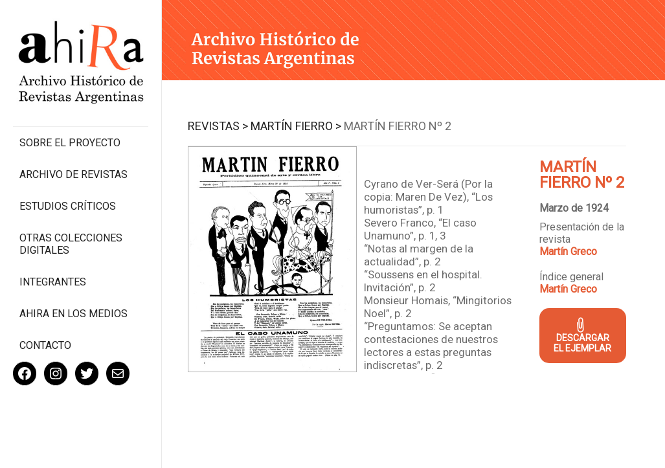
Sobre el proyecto (69, 143)
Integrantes (52, 282)
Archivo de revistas (73, 174)
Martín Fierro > (296, 126)
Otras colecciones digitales (70, 244)
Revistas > (218, 126)
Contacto (45, 345)
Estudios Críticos (67, 206)
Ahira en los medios (73, 313)
